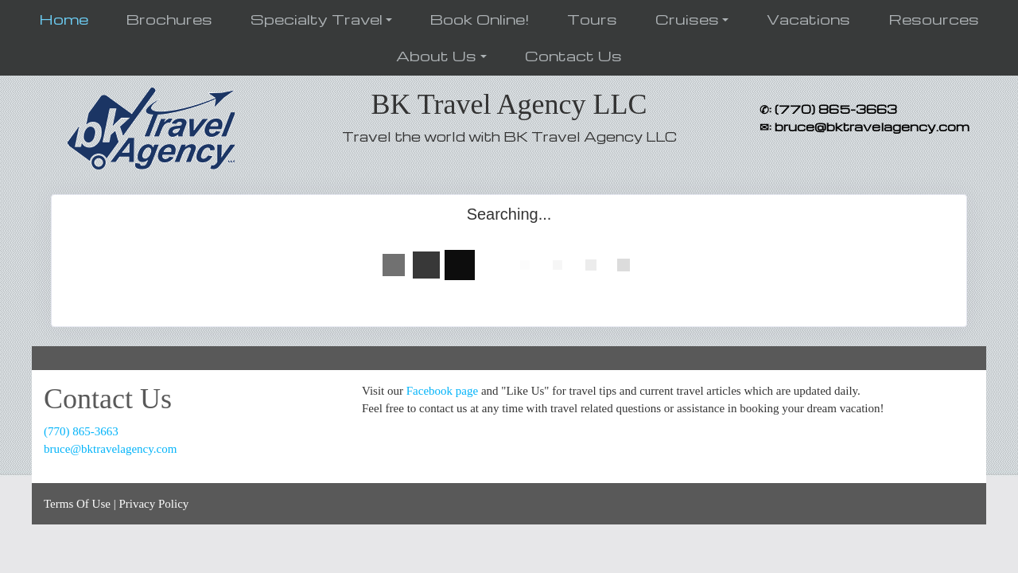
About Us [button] (436, 55)
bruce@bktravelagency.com (110, 448)
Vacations (808, 19)
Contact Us (573, 55)
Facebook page (442, 390)
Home (63, 19)
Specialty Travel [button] (317, 19)
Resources (933, 19)
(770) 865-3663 (81, 431)
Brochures (169, 19)
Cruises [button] (687, 19)
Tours (592, 19)
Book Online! (479, 19)
